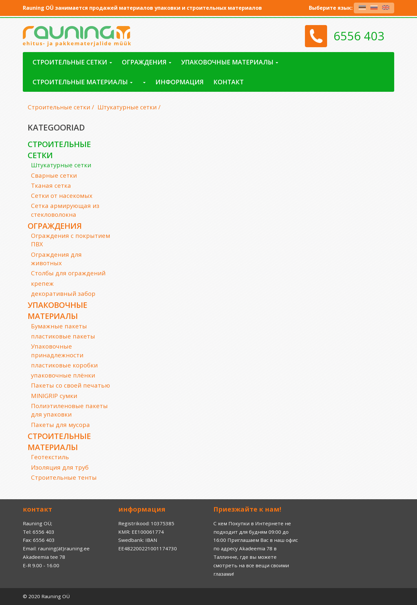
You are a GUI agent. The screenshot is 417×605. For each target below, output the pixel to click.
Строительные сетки (59, 107)
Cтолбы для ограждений (68, 273)
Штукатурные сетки (127, 107)
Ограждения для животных (56, 258)
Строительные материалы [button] (83, 81)
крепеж (42, 283)
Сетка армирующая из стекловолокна (65, 209)
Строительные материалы (59, 441)
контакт (228, 81)
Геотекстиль (50, 457)
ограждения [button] (146, 62)
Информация (179, 81)
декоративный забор (63, 293)
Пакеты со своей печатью (70, 385)
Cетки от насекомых (62, 195)
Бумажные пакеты (59, 326)
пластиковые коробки (64, 365)
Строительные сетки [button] (72, 62)
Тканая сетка (51, 185)
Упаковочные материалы (57, 310)
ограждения (55, 225)
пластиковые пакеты (63, 336)
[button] (144, 82)
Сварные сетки (54, 175)
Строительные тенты (64, 477)
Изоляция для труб (60, 467)
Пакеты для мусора (60, 424)
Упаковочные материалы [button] (229, 62)
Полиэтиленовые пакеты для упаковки (69, 410)
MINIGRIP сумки (54, 396)
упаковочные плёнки (63, 375)
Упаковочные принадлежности (57, 350)
